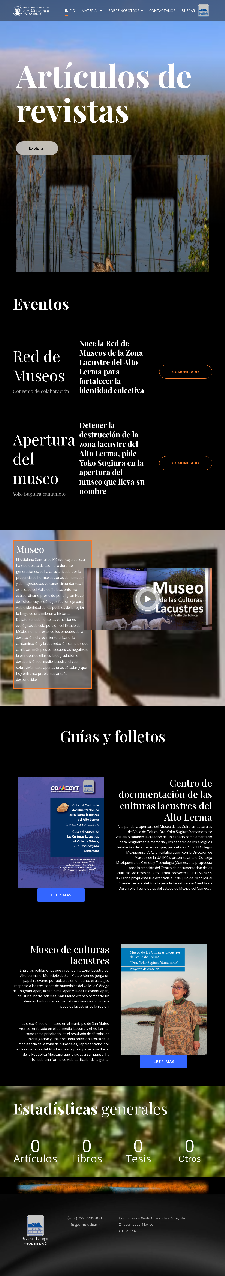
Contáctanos (162, 10)
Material (90, 10)
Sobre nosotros (124, 10)
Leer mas (61, 895)
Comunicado (185, 371)
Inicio (70, 10)
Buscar (188, 10)
